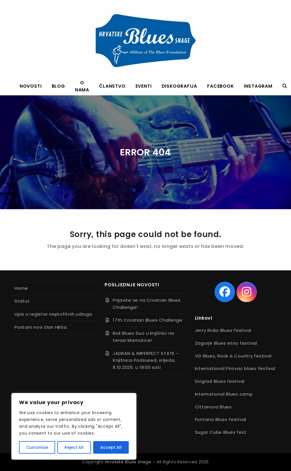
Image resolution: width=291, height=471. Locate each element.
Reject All (74, 447)
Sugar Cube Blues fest (221, 432)
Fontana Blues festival (220, 419)
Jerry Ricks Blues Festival (223, 330)
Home (21, 288)
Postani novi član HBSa (40, 327)
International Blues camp (224, 394)
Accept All (111, 447)
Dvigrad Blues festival (220, 381)
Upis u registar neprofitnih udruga (53, 314)
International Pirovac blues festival (235, 368)
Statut (22, 301)
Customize (37, 447)
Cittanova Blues (213, 407)
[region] (73, 426)
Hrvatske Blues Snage (128, 462)
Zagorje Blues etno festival (226, 343)
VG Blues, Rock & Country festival (233, 356)
